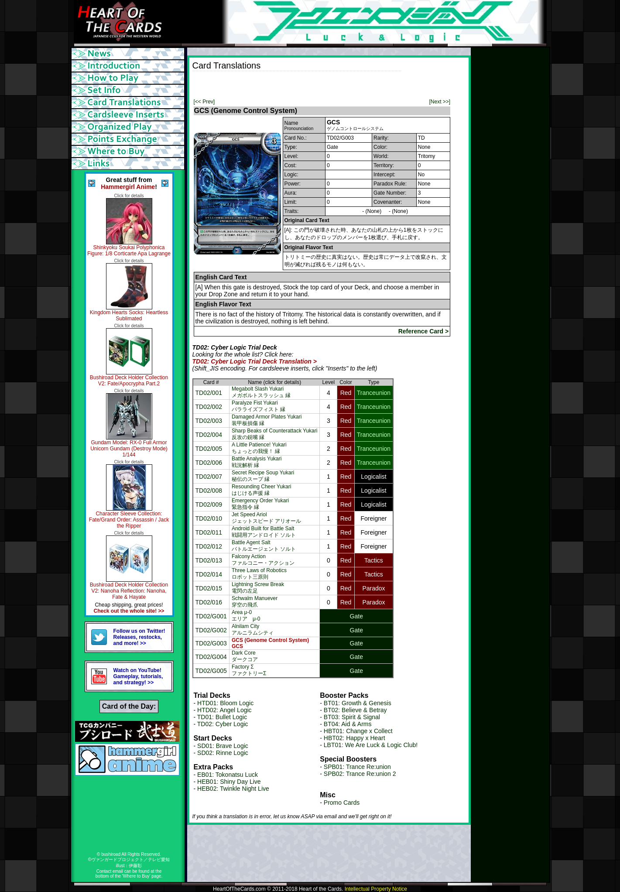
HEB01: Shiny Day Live (229, 781)
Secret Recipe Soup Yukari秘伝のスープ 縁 (263, 476)
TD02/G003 (211, 643)
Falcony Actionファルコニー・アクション (263, 559)
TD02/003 (208, 420)
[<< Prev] (204, 102)
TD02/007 (208, 476)
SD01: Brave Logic (222, 745)
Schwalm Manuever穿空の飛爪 (254, 601)
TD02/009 (208, 504)
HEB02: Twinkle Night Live (233, 788)
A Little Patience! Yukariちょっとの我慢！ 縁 (259, 448)
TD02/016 (208, 602)
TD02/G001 (211, 616)
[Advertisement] (294, 84)
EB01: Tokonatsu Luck (227, 774)
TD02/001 (208, 392)
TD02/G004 (211, 656)
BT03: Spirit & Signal (352, 717)
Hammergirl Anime (128, 186)
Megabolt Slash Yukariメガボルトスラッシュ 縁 (261, 392)
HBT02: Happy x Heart (354, 737)
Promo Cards (342, 802)
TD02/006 (208, 462)
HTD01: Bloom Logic (225, 703)
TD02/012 (208, 546)
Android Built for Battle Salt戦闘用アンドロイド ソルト (264, 531)
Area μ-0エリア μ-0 (246, 615)
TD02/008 (208, 490)
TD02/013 (208, 560)
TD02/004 (208, 434)
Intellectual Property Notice (376, 889)
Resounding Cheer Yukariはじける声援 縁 (261, 490)
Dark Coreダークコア (245, 656)
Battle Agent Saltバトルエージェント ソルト (264, 545)
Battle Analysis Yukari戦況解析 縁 (257, 462)
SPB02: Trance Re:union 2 (360, 773)
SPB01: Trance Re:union (357, 766)
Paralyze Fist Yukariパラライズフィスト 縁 (258, 406)
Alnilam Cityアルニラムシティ (253, 629)
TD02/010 (208, 518)
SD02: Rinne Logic (222, 752)
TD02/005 (208, 448)
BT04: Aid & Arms (348, 723)
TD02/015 (208, 588)
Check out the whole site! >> (128, 611)
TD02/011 (208, 532)
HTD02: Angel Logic (224, 710)
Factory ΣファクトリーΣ (249, 670)
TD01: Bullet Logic (222, 717)
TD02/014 (208, 574)
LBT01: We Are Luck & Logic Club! (371, 744)
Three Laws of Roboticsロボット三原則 (259, 573)
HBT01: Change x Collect (358, 730)
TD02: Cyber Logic (222, 723)
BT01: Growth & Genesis (357, 703)
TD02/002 (208, 406)
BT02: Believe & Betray (355, 710)
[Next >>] (439, 102)
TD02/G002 (211, 630)
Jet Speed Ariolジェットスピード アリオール (266, 517)
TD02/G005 (211, 670)
